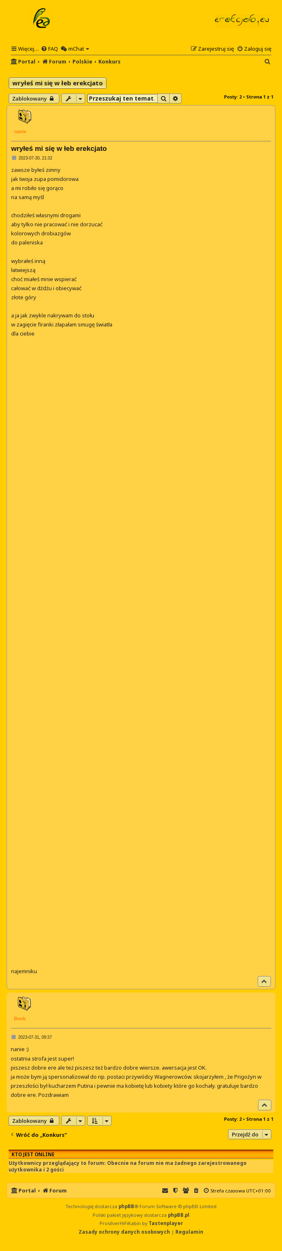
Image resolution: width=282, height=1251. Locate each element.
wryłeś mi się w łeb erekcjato (57, 83)
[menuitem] (49, 49)
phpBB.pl (178, 1215)
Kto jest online (33, 1154)
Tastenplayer (166, 1223)
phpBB (126, 1206)
